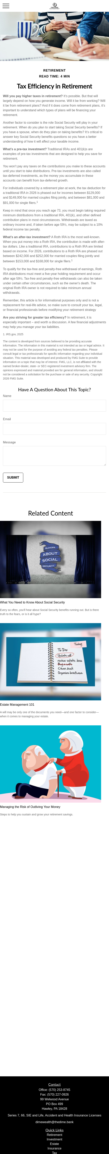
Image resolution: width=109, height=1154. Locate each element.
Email (7, 419)
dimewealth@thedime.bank (54, 1122)
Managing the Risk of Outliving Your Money (30, 807)
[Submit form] (13, 478)
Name (7, 396)
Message (9, 442)
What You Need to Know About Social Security (32, 602)
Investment (54, 1139)
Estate (54, 1144)
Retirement (54, 1135)
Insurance (54, 1148)
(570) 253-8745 (59, 1089)
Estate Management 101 (17, 704)
